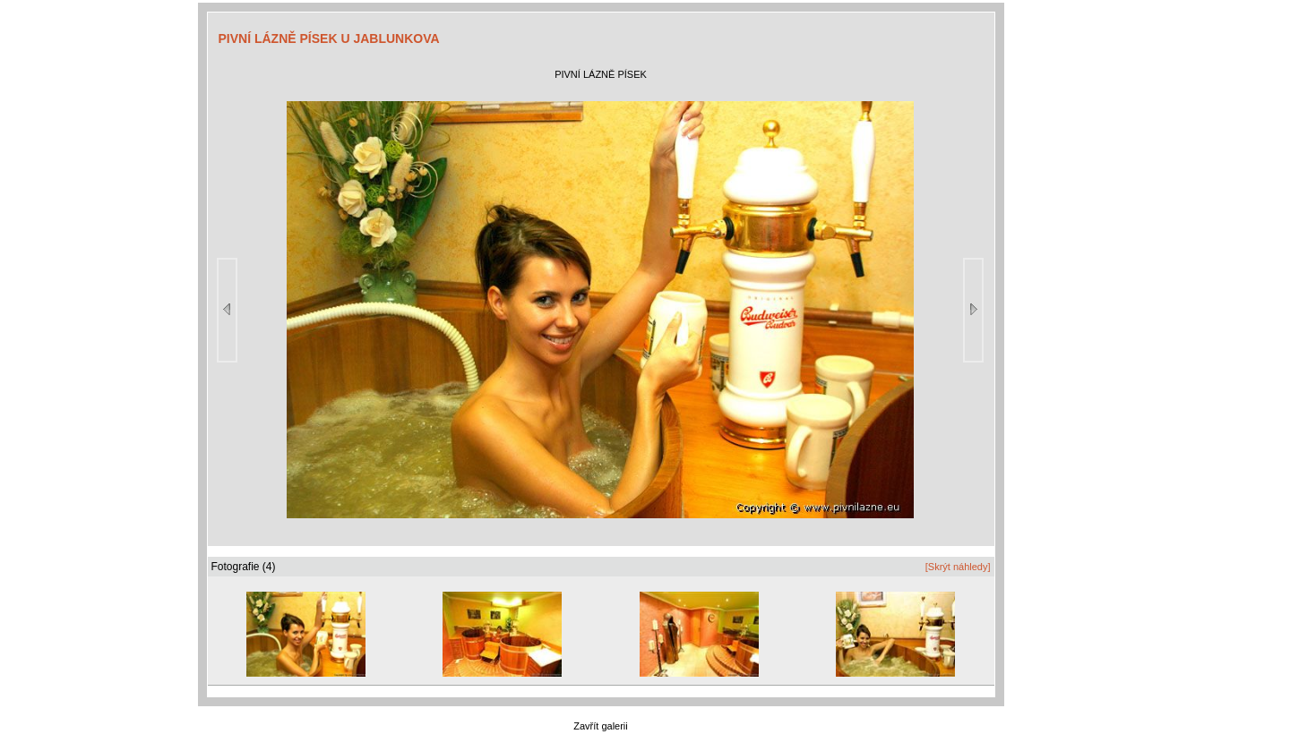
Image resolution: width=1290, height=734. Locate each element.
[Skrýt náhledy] (958, 566)
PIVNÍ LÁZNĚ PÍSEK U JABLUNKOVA (329, 38)
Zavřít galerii (600, 726)
